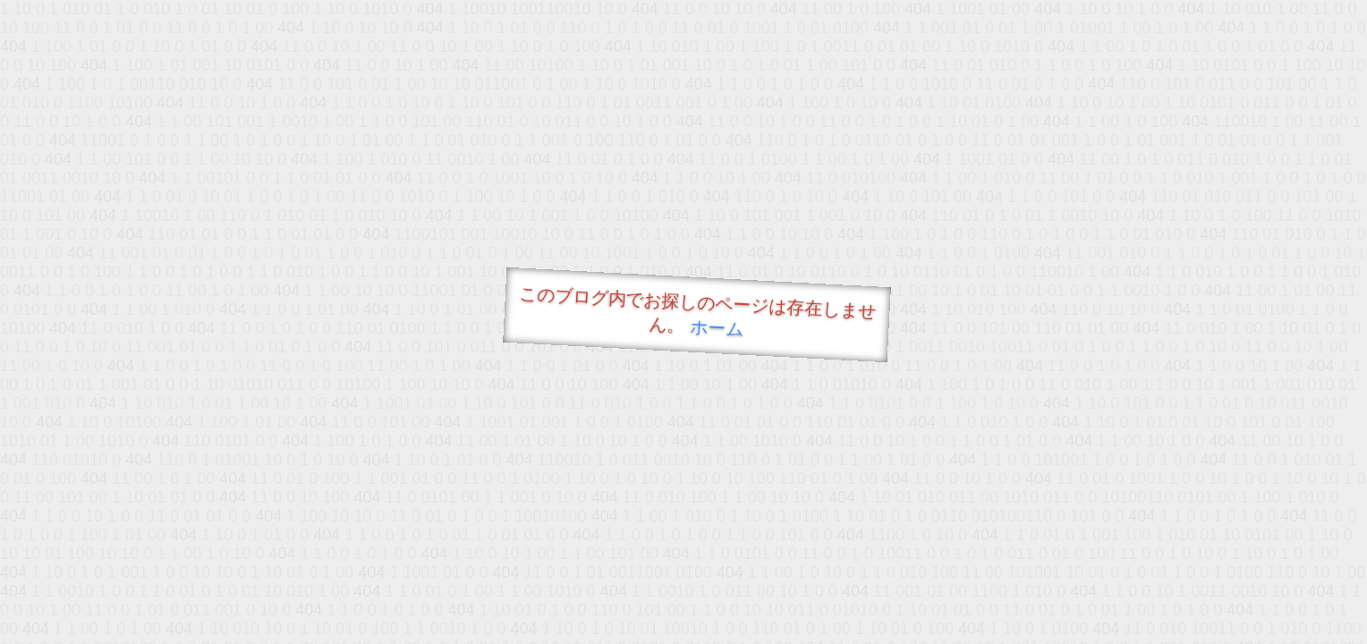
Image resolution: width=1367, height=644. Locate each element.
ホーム (717, 328)
